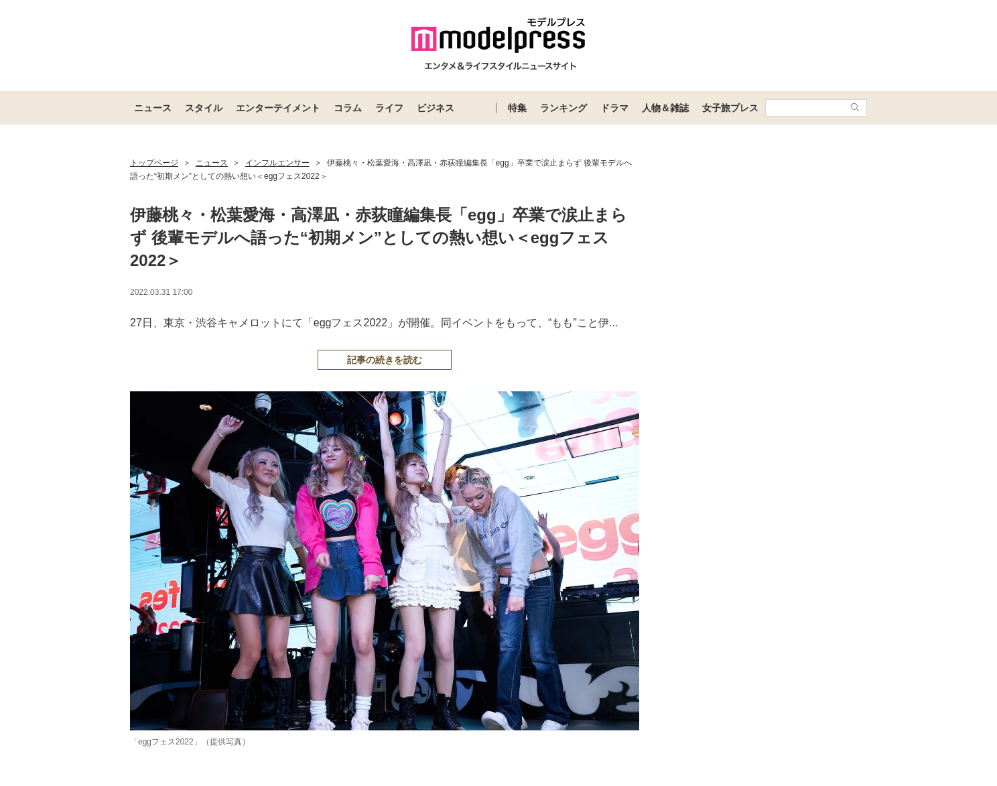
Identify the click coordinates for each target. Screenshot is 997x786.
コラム (348, 108)
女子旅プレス (730, 108)
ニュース (153, 108)
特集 (517, 108)
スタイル (203, 108)
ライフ (389, 108)
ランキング (563, 108)
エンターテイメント (278, 108)
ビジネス (435, 108)
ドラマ (614, 108)
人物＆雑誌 (665, 108)
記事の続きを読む (384, 359)
